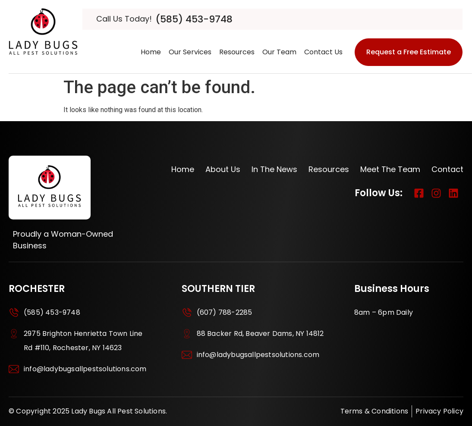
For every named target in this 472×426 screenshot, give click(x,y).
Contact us (323, 52)
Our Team (279, 52)
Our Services (190, 52)
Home (151, 52)
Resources (237, 52)
